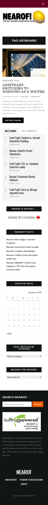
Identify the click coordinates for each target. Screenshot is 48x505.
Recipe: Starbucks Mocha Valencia (22, 178)
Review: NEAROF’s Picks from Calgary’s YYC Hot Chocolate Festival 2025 (21, 266)
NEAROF (24, 472)
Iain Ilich (25, 96)
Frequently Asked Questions (31, 480)
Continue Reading (13, 120)
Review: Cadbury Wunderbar (20, 251)
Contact (24, 484)
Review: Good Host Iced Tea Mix (22, 247)
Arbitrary (7, 81)
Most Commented (29, 131)
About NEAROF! (11, 480)
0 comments (35, 96)
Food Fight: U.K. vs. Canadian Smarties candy (23, 165)
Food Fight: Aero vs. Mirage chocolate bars (23, 191)
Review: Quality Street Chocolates (20, 152)
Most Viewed (10, 131)
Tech (16, 81)
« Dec (9, 333)
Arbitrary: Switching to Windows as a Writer (23, 88)
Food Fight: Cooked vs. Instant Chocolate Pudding (24, 139)
